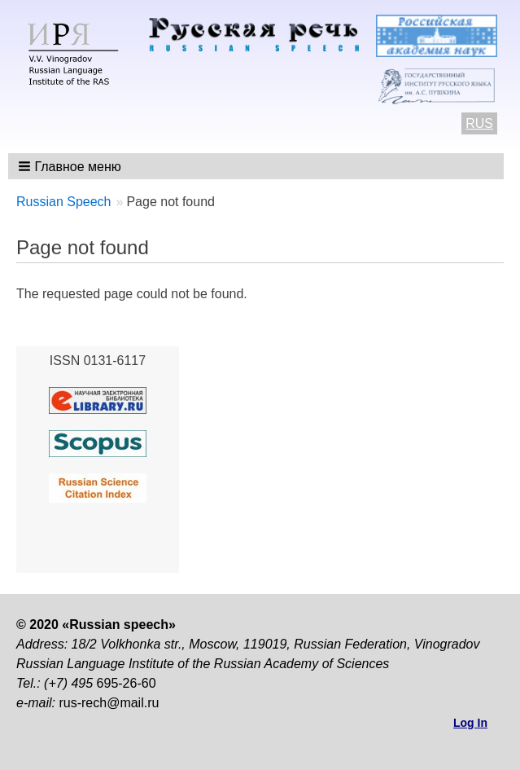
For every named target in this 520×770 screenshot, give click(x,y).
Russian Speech (63, 202)
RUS (479, 123)
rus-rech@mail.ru (109, 703)
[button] (71, 166)
